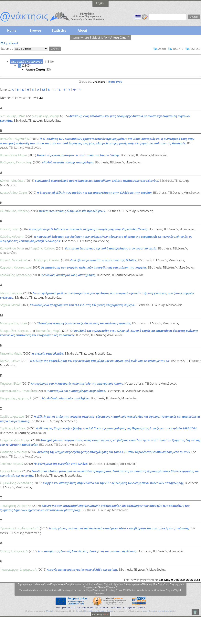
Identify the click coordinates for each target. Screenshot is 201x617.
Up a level (11, 43)
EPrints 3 (49, 611)
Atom (162, 49)
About (82, 30)
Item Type (115, 81)
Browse (35, 30)
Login (100, 3)
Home (11, 30)
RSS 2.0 (195, 49)
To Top (195, 612)
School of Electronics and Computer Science (94, 611)
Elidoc (106, 614)
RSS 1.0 (178, 49)
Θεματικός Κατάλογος (26, 61)
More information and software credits (159, 611)
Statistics (59, 30)
